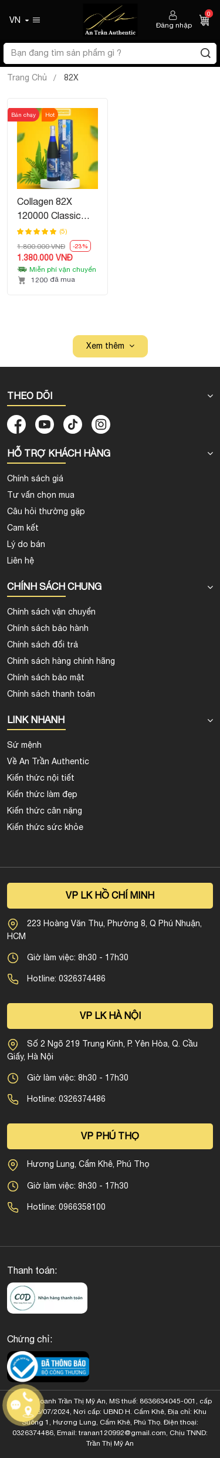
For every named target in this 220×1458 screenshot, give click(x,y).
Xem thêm (105, 345)
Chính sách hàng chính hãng (61, 661)
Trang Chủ (27, 77)
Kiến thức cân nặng (44, 810)
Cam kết (23, 527)
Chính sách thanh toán (51, 693)
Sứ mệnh (24, 745)
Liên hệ (20, 560)
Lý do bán (26, 544)
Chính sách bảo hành (48, 628)
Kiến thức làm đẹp (42, 794)
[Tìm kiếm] (205, 53)
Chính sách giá (35, 478)
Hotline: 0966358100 (66, 1206)
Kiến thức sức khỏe (45, 827)
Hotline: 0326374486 (66, 978)
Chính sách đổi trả (42, 644)
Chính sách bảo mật (45, 677)
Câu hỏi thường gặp (46, 511)
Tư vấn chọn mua (41, 495)
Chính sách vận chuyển (51, 611)
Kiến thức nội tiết (41, 777)
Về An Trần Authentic (48, 761)
